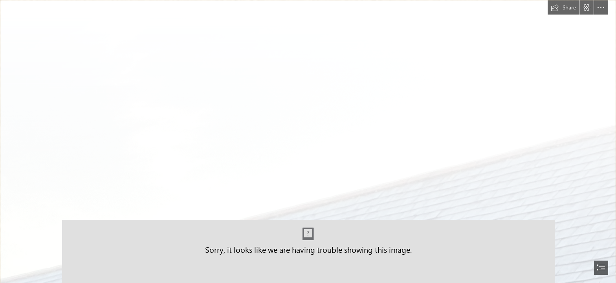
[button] (563, 7)
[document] (308, 141)
